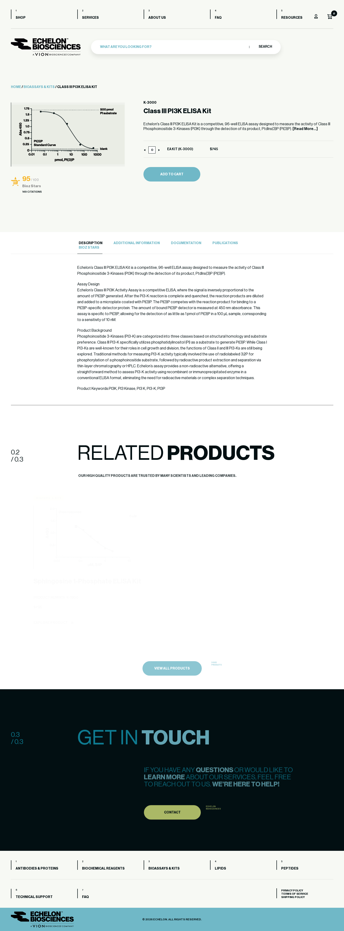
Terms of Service (294, 894)
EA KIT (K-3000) (180, 149)
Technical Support (34, 897)
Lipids (220, 868)
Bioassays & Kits (39, 87)
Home (16, 87)
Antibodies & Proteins (37, 868)
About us (157, 17)
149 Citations (32, 192)
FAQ (218, 17)
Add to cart (171, 174)
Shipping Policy (293, 897)
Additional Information (137, 243)
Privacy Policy (292, 890)
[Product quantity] (152, 150)
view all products (172, 679)
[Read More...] (305, 129)
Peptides (289, 868)
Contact (172, 822)
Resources (292, 17)
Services (90, 17)
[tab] (89, 243)
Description (90, 243)
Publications (225, 243)
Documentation (186, 243)
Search (265, 46)
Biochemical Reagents (103, 868)
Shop (21, 17)
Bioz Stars (89, 247)
